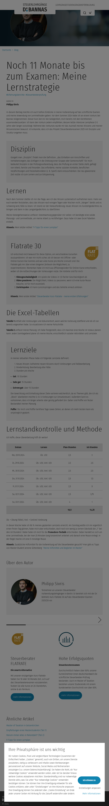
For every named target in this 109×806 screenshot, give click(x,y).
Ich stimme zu (89, 780)
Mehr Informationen (91, 793)
